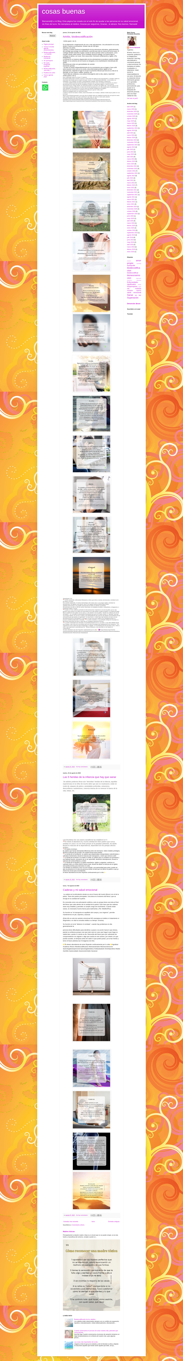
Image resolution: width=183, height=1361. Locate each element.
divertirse (139, 280)
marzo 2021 (130, 199)
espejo (139, 284)
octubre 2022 (131, 171)
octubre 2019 (131, 230)
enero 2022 (130, 187)
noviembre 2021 (132, 192)
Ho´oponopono (48, 60)
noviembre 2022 (132, 168)
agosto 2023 (131, 147)
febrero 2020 (131, 225)
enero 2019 (130, 251)
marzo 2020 (130, 223)
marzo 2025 (130, 123)
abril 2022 (130, 180)
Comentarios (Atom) (78, 1225)
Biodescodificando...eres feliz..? (50, 69)
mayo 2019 (130, 242)
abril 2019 (130, 244)
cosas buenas (63, 11)
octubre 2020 (131, 211)
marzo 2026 (130, 109)
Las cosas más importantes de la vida (86, 1342)
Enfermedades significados (132, 283)
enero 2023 (130, 164)
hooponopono (132, 286)
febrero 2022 (131, 185)
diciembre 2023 (132, 140)
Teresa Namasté (134, 47)
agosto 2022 (131, 175)
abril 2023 (130, 156)
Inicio (93, 1221)
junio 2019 (130, 240)
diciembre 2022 (132, 166)
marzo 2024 (130, 135)
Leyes (139, 286)
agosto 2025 (131, 118)
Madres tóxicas (69, 1231)
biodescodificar (132, 273)
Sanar (130, 295)
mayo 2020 (130, 218)
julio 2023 (130, 149)
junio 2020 (130, 216)
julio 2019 (130, 237)
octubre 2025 (131, 116)
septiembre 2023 (132, 145)
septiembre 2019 (132, 232)
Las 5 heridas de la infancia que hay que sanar (89, 777)
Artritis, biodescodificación (78, 36)
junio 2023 (130, 152)
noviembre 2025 (132, 114)
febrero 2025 (131, 125)
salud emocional (134, 292)
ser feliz (138, 295)
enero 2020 (130, 228)
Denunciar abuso (133, 303)
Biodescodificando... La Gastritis (50, 53)
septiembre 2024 (132, 128)
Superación (132, 297)
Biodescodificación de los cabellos (84, 1319)
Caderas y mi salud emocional (80, 889)
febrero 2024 (131, 137)
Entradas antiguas (114, 1221)
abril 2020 (130, 221)
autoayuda (131, 265)
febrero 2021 (131, 202)
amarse (129, 260)
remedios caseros (134, 290)
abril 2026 (130, 106)
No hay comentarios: (82, 766)
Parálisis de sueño (49, 73)
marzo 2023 (130, 159)
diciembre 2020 (132, 206)
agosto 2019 (131, 235)
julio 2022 (130, 178)
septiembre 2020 (132, 213)
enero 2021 (130, 204)
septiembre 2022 (132, 173)
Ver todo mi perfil (132, 98)
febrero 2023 (131, 161)
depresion (138, 278)
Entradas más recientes (70, 1221)
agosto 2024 (131, 130)
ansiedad (139, 263)
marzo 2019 (130, 247)
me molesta (134, 288)
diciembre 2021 (132, 190)
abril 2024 (130, 133)
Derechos (129, 280)
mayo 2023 (130, 154)
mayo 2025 (130, 121)
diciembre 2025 (132, 111)
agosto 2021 (131, 197)
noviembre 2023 (132, 142)
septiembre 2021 (132, 194)
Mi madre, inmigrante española (47, 64)
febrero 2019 (131, 249)
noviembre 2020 (132, 209)
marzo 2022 (130, 183)
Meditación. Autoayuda (47, 57)
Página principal (49, 44)
